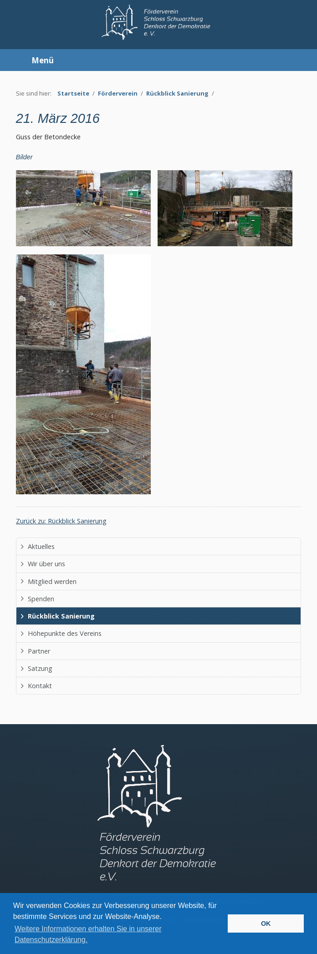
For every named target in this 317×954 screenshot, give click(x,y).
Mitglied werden (52, 581)
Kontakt (40, 685)
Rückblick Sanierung (177, 93)
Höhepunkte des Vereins (65, 633)
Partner (39, 651)
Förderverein (118, 93)
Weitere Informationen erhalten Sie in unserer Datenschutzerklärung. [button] (88, 934)
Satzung (40, 668)
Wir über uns (46, 563)
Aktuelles (41, 546)
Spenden (41, 598)
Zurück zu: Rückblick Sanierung (61, 521)
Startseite (73, 93)
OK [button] (266, 923)
